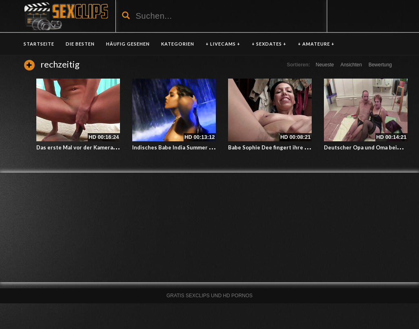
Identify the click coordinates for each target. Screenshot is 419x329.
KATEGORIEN (177, 43)
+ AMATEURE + (316, 43)
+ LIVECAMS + (223, 43)
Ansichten (351, 65)
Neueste (325, 65)
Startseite (39, 43)
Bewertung (380, 65)
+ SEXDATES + (269, 43)
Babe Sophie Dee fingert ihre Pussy (273, 147)
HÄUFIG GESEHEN (128, 43)
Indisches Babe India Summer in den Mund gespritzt (199, 147)
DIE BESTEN (80, 43)
